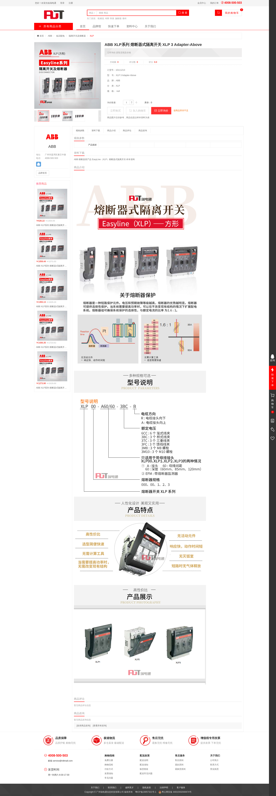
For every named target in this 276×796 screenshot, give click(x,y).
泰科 (124, 18)
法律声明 (164, 787)
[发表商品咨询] (83, 725)
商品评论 (127, 130)
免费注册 (109, 760)
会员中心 (201, 3)
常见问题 (109, 778)
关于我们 (150, 26)
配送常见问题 (146, 773)
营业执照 (214, 769)
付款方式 (109, 769)
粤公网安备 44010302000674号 (175, 792)
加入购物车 (137, 110)
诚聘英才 (129, 787)
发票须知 (109, 773)
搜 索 (182, 12)
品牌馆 (97, 26)
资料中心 (132, 26)
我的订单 (214, 3)
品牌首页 (42, 173)
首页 (83, 26)
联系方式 (214, 764)
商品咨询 (143, 130)
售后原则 (179, 760)
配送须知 (144, 764)
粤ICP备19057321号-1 (146, 792)
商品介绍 (111, 130)
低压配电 (60, 36)
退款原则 (179, 764)
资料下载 (96, 130)
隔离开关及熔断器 (77, 36)
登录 (62, 3)
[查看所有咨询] (100, 725)
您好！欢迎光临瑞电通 (45, 3)
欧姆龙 (101, 18)
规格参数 (80, 130)
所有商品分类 (50, 26)
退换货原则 (180, 769)
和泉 (112, 18)
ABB (107, 18)
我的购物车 (232, 12)
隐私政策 (146, 787)
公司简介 (214, 760)
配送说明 (144, 760)
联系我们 (112, 787)
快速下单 (113, 26)
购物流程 (109, 764)
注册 (71, 3)
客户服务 (181, 787)
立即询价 (161, 110)
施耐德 (118, 18)
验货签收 (144, 769)
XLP (92, 36)
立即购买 (115, 110)
